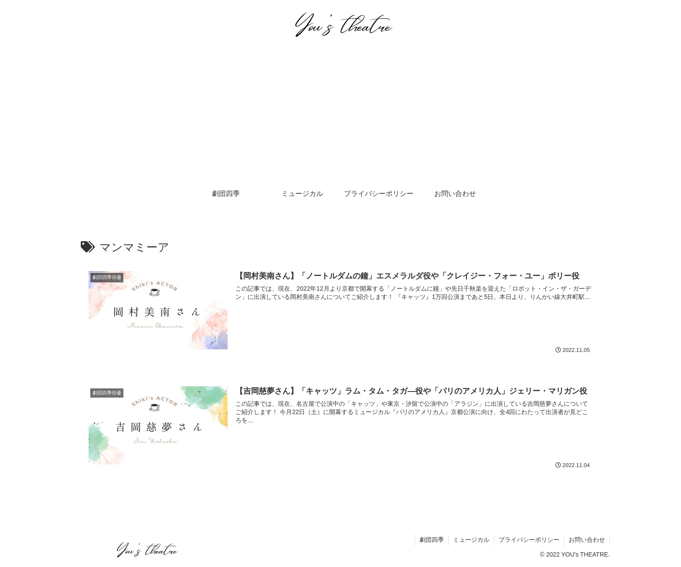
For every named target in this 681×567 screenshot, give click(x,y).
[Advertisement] (340, 115)
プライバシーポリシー (529, 539)
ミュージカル (471, 539)
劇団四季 (432, 539)
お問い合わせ (587, 539)
